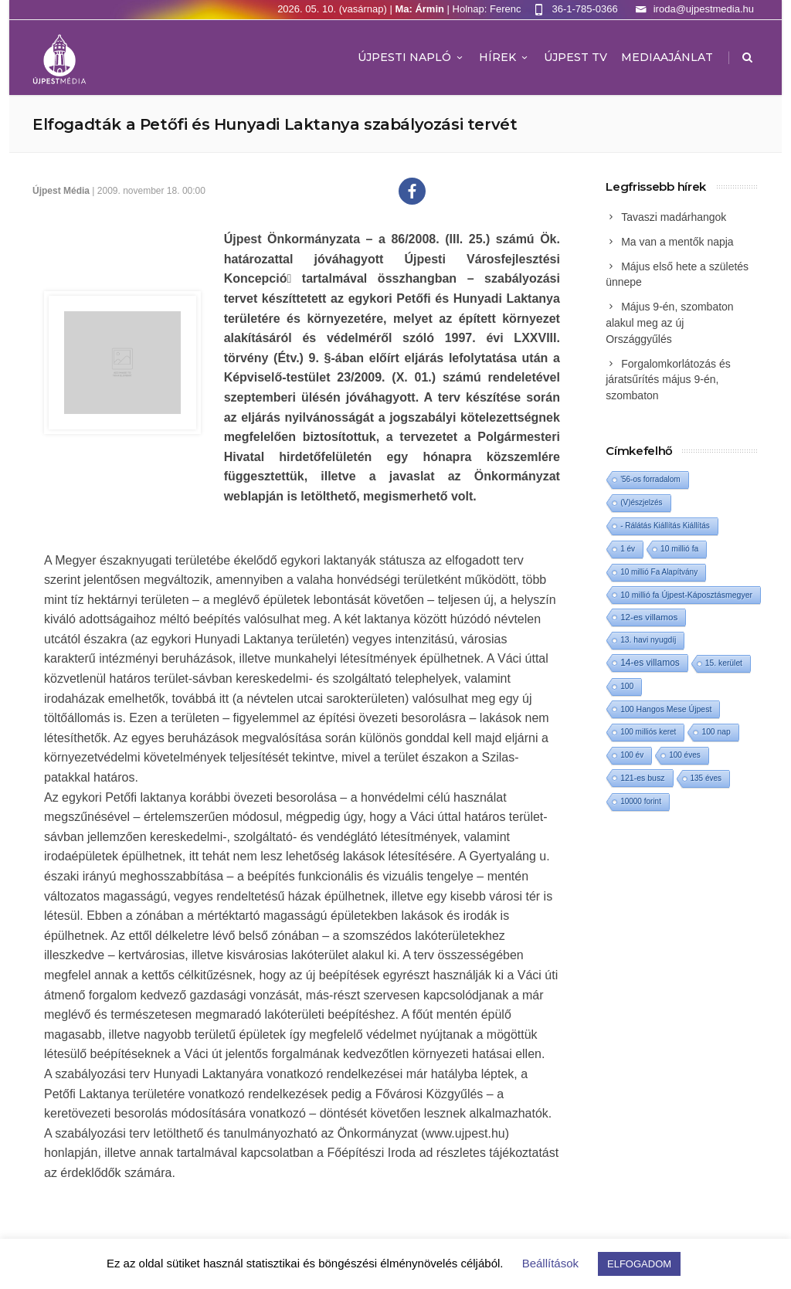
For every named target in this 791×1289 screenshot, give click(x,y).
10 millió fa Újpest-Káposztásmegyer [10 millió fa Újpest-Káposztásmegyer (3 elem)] (686, 594)
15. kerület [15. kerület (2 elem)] (723, 663)
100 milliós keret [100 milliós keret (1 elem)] (648, 732)
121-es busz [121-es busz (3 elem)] (642, 777)
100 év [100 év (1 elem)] (631, 755)
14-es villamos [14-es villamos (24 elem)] (650, 662)
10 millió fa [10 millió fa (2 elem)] (679, 548)
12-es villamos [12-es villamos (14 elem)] (648, 617)
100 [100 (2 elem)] (626, 686)
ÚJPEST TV (575, 57)
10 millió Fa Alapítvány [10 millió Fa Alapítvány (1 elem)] (659, 572)
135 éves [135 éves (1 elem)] (706, 778)
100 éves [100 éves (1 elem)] (685, 755)
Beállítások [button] (550, 1263)
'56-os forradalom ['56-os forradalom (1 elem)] (650, 479)
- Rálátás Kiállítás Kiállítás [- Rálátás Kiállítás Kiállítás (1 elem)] (665, 525)
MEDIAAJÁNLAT (667, 57)
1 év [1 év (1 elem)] (627, 548)
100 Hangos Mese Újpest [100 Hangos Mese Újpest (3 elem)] (665, 709)
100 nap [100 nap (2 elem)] (715, 732)
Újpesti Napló (411, 57)
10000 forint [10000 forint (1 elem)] (640, 801)
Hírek (504, 57)
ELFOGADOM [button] (639, 1264)
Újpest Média (61, 190)
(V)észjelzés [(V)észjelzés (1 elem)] (641, 502)
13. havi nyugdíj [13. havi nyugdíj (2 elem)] (648, 640)
